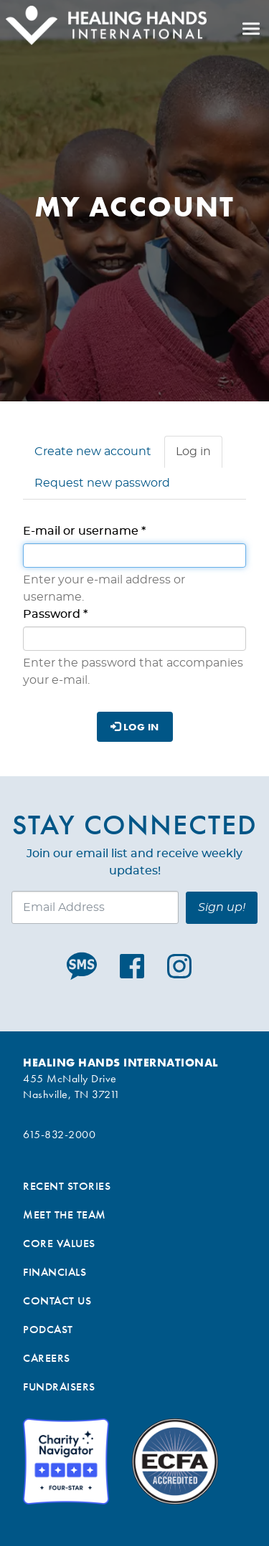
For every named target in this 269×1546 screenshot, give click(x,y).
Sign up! (221, 907)
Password (55, 614)
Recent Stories (66, 1186)
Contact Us (57, 1300)
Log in (199, 456)
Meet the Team (64, 1214)
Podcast (48, 1329)
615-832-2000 (59, 1134)
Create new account (92, 451)
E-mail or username (84, 531)
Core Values (59, 1243)
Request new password (102, 483)
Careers (46, 1358)
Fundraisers (59, 1386)
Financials (54, 1272)
